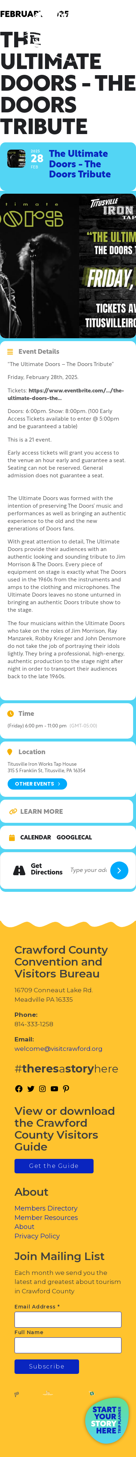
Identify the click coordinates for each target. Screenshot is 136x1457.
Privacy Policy (37, 1236)
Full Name (29, 1332)
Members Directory (46, 1208)
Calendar (35, 838)
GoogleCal (74, 838)
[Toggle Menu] (110, 36)
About (24, 1227)
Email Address (37, 1306)
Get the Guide (54, 1165)
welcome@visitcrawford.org (59, 1048)
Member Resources (46, 1218)
